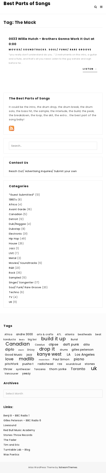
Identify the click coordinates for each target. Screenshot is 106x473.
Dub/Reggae (17, 224)
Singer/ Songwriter (21, 282)
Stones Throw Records (17, 435)
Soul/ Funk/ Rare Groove (70, 49)
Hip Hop (14, 238)
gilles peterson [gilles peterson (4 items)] (83, 350)
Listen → (90, 68)
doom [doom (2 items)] (21, 350)
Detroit (13, 219)
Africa (13, 204)
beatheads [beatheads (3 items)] (85, 334)
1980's (13, 199)
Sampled (15, 277)
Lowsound (9, 425)
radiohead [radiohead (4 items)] (45, 364)
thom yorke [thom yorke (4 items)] (57, 369)
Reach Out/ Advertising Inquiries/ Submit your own (43, 171)
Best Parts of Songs (26, 3)
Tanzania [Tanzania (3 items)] (40, 369)
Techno (14, 292)
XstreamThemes (68, 467)
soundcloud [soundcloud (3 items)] (73, 364)
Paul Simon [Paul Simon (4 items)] (61, 359)
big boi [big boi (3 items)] (32, 339)
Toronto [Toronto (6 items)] (78, 368)
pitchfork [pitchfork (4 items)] (12, 364)
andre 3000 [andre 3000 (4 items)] (24, 334)
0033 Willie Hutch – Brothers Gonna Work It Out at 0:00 (51, 41)
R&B (11, 268)
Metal (12, 258)
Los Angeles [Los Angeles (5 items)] (85, 354)
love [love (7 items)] (9, 359)
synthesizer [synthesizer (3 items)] (23, 369)
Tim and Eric (11, 445)
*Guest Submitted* (21, 194)
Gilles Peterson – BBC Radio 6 (22, 420)
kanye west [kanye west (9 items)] (49, 354)
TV (10, 297)
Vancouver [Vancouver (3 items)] (12, 373)
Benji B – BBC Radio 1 (16, 415)
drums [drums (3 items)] (64, 349)
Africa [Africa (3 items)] (8, 334)
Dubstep (14, 229)
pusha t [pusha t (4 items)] (28, 364)
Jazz (12, 248)
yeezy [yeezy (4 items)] (26, 373)
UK (10, 302)
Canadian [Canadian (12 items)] (18, 344)
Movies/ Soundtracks (28, 49)
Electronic (15, 233)
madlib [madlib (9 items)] (26, 359)
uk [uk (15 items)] (94, 368)
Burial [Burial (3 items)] (74, 339)
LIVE (11, 253)
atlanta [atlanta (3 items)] (69, 334)
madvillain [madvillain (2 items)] (44, 359)
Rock (12, 272)
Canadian (15, 214)
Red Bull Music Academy (19, 430)
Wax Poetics (11, 454)
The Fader (10, 440)
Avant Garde (17, 209)
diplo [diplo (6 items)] (9, 349)
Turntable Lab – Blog (16, 449)
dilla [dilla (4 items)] (86, 345)
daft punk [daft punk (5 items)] (71, 344)
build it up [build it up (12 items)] (53, 338)
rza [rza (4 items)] (59, 364)
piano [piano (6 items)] (79, 359)
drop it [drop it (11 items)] (47, 349)
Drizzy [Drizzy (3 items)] (31, 349)
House (13, 243)
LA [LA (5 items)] (69, 354)
